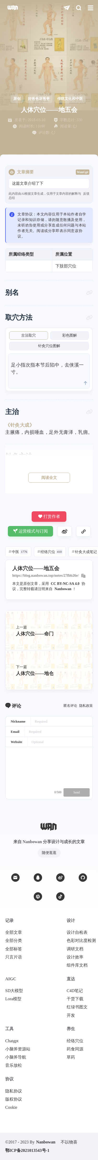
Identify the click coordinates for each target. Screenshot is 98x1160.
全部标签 (13, 949)
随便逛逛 (49, 853)
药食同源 (75, 1049)
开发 (71, 1015)
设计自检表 (77, 932)
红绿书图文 (77, 1007)
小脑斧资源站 (17, 1049)
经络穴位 (49, 552)
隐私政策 (86, 706)
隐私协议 (13, 1091)
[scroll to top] (85, 383)
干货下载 (75, 999)
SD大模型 (14, 991)
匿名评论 (70, 706)
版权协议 (13, 1099)
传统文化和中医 (70, 99)
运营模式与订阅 (30, 531)
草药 (71, 1057)
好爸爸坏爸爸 (39, 99)
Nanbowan (63, 589)
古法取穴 (28, 335)
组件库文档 (77, 965)
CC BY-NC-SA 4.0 (65, 584)
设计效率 (75, 957)
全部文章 (13, 932)
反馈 (86, 193)
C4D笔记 (75, 991)
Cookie (11, 1107)
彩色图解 (69, 335)
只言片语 (13, 957)
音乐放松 (13, 1065)
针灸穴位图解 (49, 346)
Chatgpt (12, 1041)
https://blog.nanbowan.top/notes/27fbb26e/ (45, 576)
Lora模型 (13, 999)
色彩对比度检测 (81, 941)
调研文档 (75, 949)
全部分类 (13, 941)
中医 (18, 552)
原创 (17, 99)
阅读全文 (49, 478)
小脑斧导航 (15, 1057)
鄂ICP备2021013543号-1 (27, 1150)
